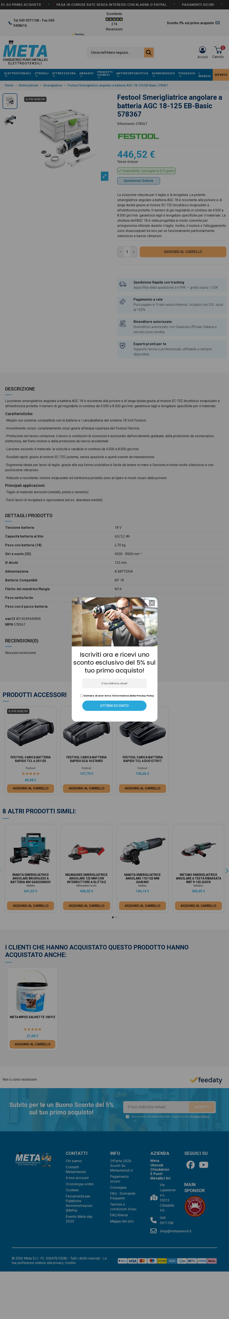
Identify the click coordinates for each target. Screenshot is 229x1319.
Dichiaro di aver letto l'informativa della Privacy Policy (117, 695)
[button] (151, 603)
